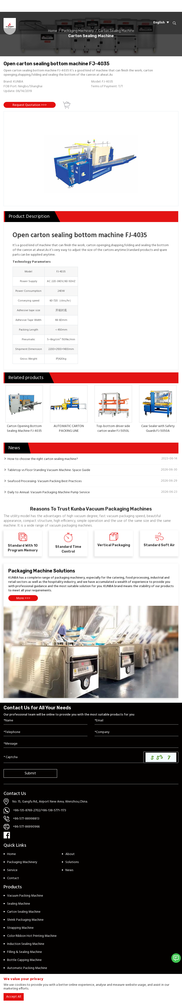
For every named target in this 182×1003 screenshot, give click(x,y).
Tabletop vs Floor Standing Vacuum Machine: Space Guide (49, 470)
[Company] (136, 732)
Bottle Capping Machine (24, 960)
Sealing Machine (18, 904)
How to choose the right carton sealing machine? (43, 459)
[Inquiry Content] (91, 744)
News (69, 870)
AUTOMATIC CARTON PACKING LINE (69, 428)
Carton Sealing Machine (24, 912)
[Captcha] (74, 757)
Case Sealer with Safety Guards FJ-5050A (158, 428)
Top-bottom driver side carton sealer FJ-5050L (113, 428)
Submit (30, 773)
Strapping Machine (20, 928)
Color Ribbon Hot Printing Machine (32, 936)
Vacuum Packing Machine (25, 895)
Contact (13, 878)
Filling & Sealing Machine (24, 952)
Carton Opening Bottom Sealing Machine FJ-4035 (24, 428)
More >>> (23, 598)
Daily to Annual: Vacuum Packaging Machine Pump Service (49, 492)
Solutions (72, 862)
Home (11, 854)
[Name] (45, 721)
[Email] (136, 721)
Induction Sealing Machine (25, 944)
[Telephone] (45, 732)
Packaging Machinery (22, 862)
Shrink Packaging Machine (25, 920)
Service (12, 870)
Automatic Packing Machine (27, 968)
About (70, 854)
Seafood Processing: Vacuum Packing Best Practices (45, 481)
